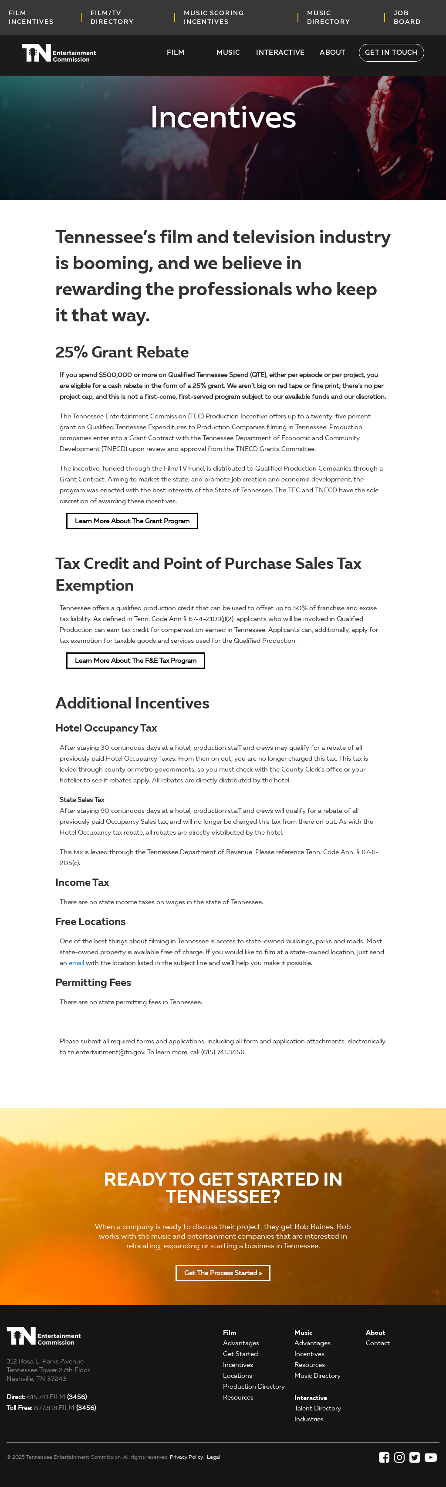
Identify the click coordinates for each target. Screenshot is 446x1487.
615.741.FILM (47, 1397)
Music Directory (317, 1376)
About (333, 53)
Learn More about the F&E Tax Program (135, 661)
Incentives (238, 1365)
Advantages (241, 1343)
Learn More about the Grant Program (132, 521)
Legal (213, 1457)
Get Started (240, 1354)
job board (407, 17)
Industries (309, 1419)
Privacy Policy (186, 1457)
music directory (328, 17)
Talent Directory (317, 1408)
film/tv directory (112, 17)
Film (176, 53)
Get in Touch (391, 53)
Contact (378, 1343)
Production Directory (254, 1386)
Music (228, 53)
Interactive (280, 53)
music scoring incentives (214, 17)
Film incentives (31, 17)
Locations (237, 1376)
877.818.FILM (51, 1408)
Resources (238, 1397)
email (76, 963)
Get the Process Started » (223, 1273)
